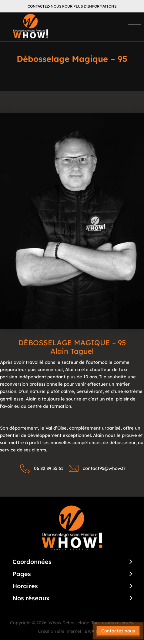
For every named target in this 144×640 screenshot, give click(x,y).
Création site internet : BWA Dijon (72, 631)
